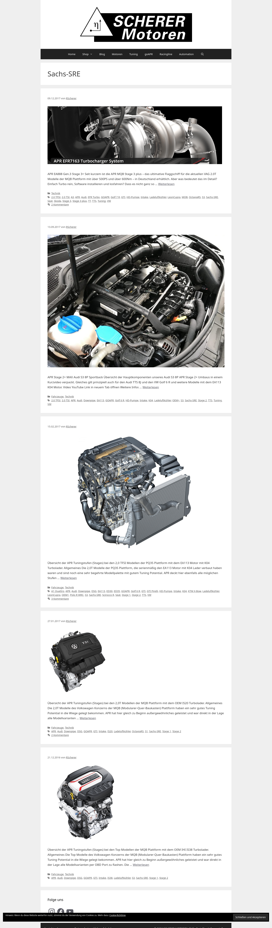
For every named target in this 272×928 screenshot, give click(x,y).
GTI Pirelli (152, 591)
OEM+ (176, 400)
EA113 (100, 400)
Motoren (117, 54)
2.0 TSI (66, 197)
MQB (185, 197)
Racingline (166, 54)
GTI (123, 197)
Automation (186, 54)
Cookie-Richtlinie (117, 915)
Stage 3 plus (80, 201)
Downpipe (89, 400)
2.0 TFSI (55, 197)
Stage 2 (202, 400)
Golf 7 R (115, 197)
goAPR (149, 54)
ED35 (117, 591)
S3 (203, 197)
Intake (144, 197)
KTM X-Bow (194, 591)
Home (71, 54)
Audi (84, 197)
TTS (94, 201)
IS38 (109, 877)
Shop (89, 54)
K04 (150, 400)
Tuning (133, 54)
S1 (146, 731)
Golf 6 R (119, 400)
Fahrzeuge (57, 396)
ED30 (109, 591)
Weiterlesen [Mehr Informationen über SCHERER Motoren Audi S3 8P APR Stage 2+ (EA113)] (151, 387)
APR (77, 197)
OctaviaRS (195, 197)
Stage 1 (126, 595)
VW (109, 201)
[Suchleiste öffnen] (202, 54)
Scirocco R (108, 595)
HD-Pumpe (133, 197)
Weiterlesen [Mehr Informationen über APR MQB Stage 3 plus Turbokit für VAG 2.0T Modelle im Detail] (166, 184)
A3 (72, 197)
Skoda (57, 201)
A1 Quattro (57, 591)
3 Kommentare (60, 598)
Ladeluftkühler (158, 197)
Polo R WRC (77, 595)
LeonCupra (174, 197)
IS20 (109, 731)
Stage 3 (66, 201)
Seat (50, 201)
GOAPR (105, 197)
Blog (102, 54)
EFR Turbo (94, 197)
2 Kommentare (60, 204)
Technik (55, 193)
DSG (93, 591)
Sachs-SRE (212, 197)
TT (89, 201)
